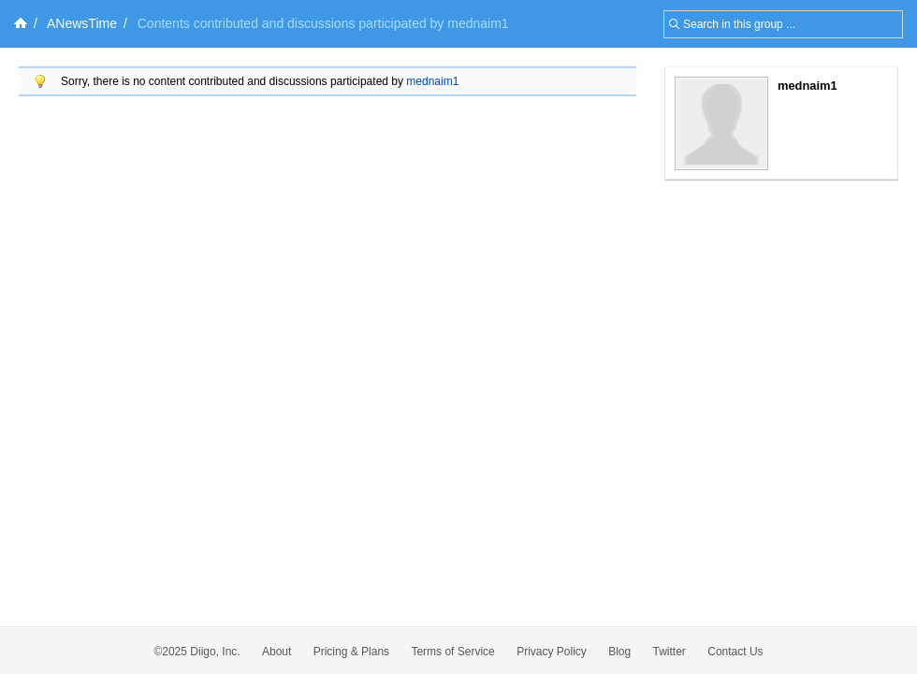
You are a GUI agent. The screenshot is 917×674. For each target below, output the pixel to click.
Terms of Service (452, 651)
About (276, 651)
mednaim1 (432, 81)
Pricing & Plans (351, 651)
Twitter (669, 651)
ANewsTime (82, 23)
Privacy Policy (552, 651)
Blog (619, 651)
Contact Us (735, 651)
